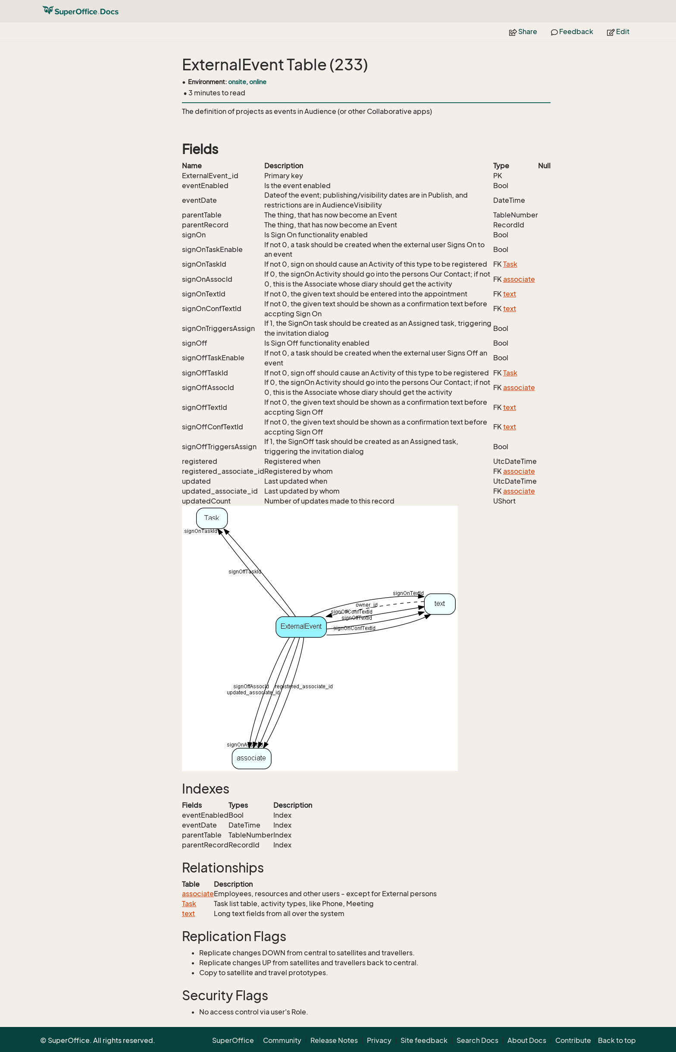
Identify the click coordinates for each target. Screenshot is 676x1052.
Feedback (572, 31)
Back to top (617, 1040)
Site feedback (424, 1040)
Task (510, 264)
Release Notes (334, 1040)
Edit (618, 31)
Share (523, 31)
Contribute (573, 1040)
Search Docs (477, 1040)
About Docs (526, 1040)
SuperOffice (233, 1040)
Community (282, 1040)
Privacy (379, 1040)
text (509, 294)
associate (519, 279)
